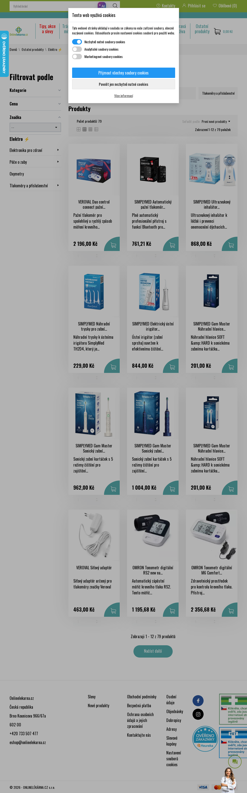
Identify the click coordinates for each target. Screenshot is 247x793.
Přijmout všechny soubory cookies (123, 73)
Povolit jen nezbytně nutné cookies (123, 84)
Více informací (123, 95)
